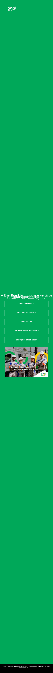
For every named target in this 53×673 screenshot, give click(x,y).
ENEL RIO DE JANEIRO (26, 313)
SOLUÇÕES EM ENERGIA (26, 340)
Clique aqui (23, 667)
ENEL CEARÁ (26, 322)
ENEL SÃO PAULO (26, 304)
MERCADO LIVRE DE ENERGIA (26, 331)
